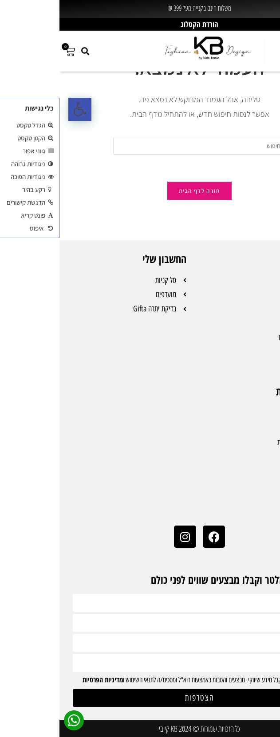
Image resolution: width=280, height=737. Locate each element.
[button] (20, 109)
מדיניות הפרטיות (43, 680)
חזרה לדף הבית (140, 191)
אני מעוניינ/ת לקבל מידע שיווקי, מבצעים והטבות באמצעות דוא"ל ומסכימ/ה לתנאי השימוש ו (138, 680)
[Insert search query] (140, 146)
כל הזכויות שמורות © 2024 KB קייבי (140, 728)
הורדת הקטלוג (140, 24)
